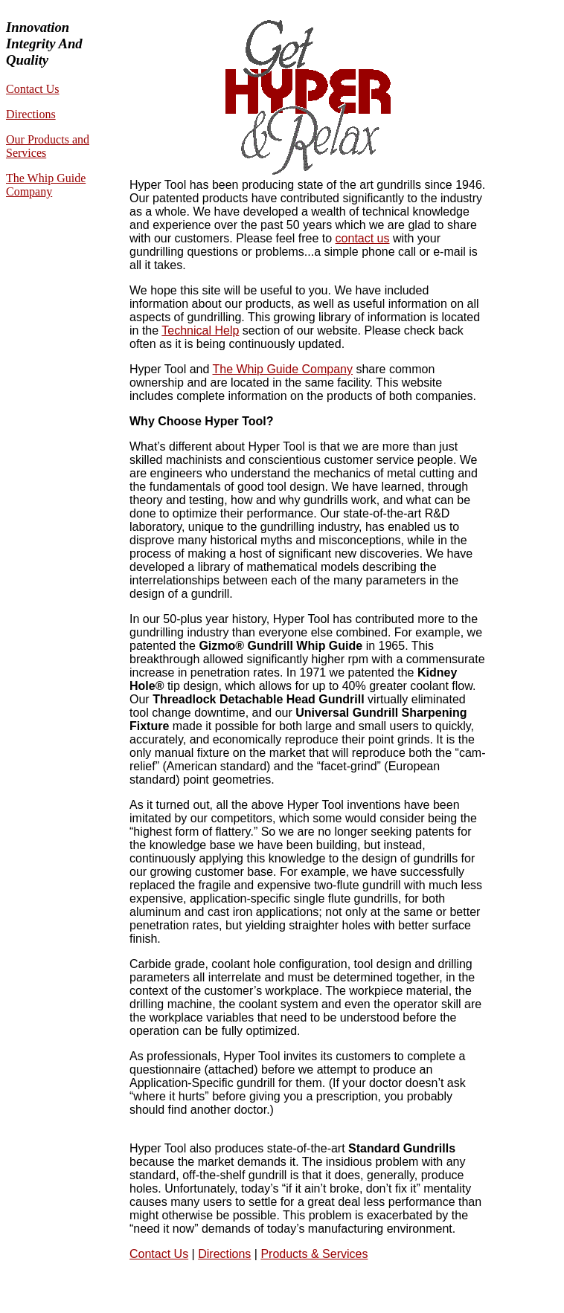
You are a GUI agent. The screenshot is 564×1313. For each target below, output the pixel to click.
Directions (31, 114)
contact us (363, 238)
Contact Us (33, 89)
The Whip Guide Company (46, 185)
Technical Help (200, 330)
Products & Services (314, 1254)
